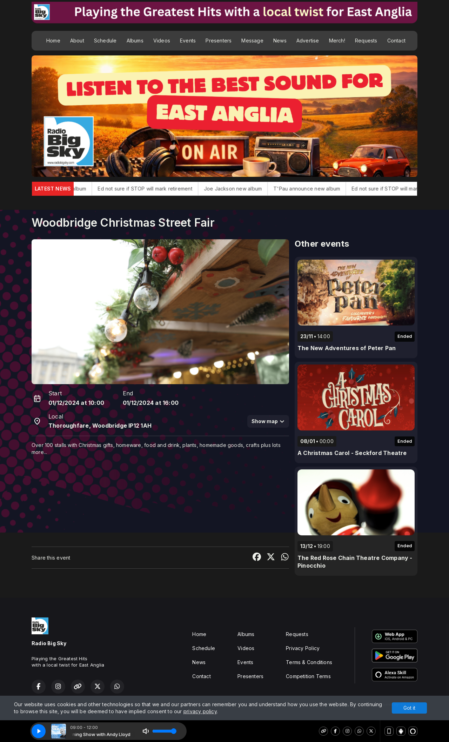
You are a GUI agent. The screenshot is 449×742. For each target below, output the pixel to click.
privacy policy (200, 711)
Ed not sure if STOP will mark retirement (160, 189)
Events (188, 41)
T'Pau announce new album (322, 189)
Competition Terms (308, 676)
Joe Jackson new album (248, 189)
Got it (409, 708)
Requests (366, 41)
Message (252, 41)
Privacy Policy (303, 648)
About (77, 41)
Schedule (105, 41)
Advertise (307, 41)
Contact (396, 41)
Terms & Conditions (309, 662)
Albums (135, 41)
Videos (161, 41)
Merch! (337, 41)
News (280, 41)
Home (53, 41)
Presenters (219, 41)
